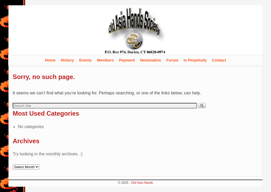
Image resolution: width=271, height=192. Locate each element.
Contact (219, 60)
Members (105, 60)
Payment (127, 60)
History (67, 60)
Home (50, 60)
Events (85, 60)
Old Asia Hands (142, 183)
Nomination (150, 60)
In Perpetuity (195, 60)
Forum (172, 60)
